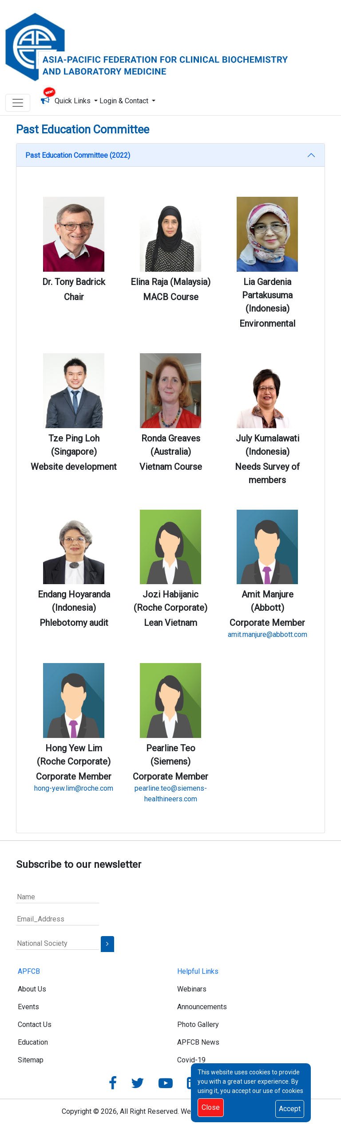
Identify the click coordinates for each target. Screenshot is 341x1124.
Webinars (191, 989)
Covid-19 (191, 1060)
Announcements (202, 1007)
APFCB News (198, 1042)
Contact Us (35, 1024)
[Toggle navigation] (17, 103)
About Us (32, 989)
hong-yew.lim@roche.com (73, 788)
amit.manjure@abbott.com (267, 634)
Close (211, 1107)
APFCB (29, 971)
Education (33, 1042)
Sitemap (31, 1060)
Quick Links (74, 101)
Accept (290, 1108)
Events (28, 1007)
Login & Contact (124, 101)
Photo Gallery (198, 1024)
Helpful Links (197, 971)
